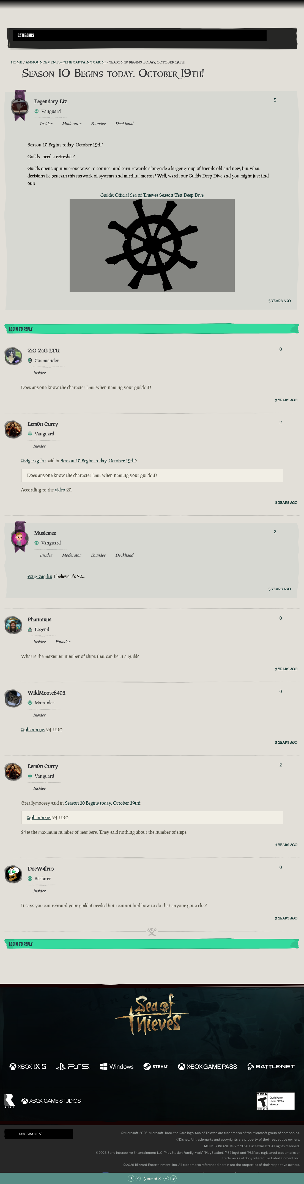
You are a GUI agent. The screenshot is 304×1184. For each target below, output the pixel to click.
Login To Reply (20, 329)
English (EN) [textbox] (30, 1134)
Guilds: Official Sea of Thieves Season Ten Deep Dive (152, 195)
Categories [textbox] (26, 35)
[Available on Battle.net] (270, 1067)
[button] (140, 35)
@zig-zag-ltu (33, 461)
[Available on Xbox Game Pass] (207, 1067)
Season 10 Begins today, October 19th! (98, 461)
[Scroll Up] (138, 1178)
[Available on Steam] (155, 1067)
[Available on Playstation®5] (73, 1067)
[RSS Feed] (7, 62)
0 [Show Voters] (281, 349)
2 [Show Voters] (281, 422)
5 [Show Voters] (275, 100)
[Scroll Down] (166, 1178)
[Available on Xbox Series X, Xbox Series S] (28, 1067)
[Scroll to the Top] (131, 1178)
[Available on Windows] (117, 1067)
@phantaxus (33, 730)
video (60, 490)
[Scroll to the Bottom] (173, 1178)
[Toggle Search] (24, 44)
